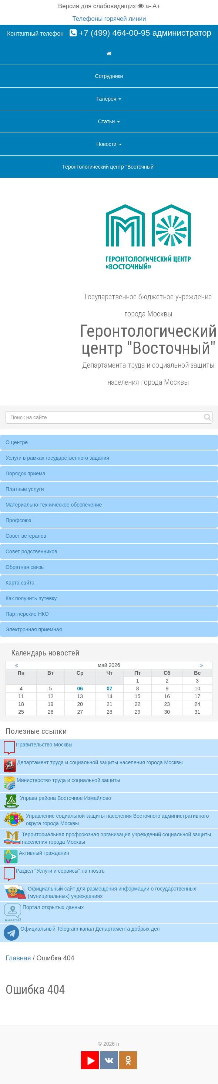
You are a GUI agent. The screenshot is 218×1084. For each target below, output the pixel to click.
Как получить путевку (31, 598)
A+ (156, 6)
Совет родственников (31, 551)
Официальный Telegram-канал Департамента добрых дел (82, 933)
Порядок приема (25, 473)
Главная (18, 958)
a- (148, 6)
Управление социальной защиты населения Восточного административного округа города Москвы (106, 819)
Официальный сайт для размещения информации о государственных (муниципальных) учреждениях (100, 892)
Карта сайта (20, 583)
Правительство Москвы (38, 748)
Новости (108, 144)
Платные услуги (25, 489)
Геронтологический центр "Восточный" (109, 167)
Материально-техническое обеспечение (54, 505)
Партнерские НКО (27, 614)
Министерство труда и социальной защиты (62, 784)
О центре (17, 442)
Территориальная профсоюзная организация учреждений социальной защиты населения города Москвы (107, 838)
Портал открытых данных (44, 912)
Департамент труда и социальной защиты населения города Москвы (93, 766)
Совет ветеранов (26, 536)
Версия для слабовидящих (101, 6)
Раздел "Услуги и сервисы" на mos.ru (54, 874)
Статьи (109, 121)
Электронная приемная (34, 629)
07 (110, 688)
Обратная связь (25, 567)
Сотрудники (109, 76)
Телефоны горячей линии (109, 18)
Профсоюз (18, 520)
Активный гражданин (36, 856)
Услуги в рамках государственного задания (57, 458)
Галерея (109, 99)
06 (80, 688)
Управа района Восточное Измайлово (57, 801)
